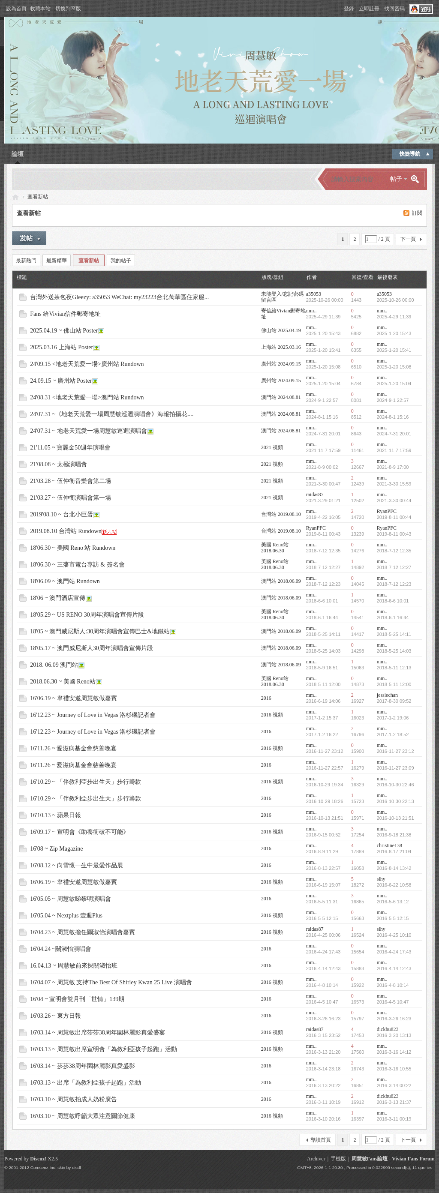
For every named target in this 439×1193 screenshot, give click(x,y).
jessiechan (387, 695)
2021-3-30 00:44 (394, 500)
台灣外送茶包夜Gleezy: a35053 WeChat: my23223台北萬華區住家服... (119, 297)
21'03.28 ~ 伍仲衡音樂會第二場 (70, 481)
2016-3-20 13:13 (394, 1035)
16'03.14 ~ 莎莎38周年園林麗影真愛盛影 (82, 1066)
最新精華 (56, 261)
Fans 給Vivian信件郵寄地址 (65, 314)
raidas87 (315, 495)
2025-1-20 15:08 (394, 366)
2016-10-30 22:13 (395, 801)
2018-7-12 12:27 (394, 567)
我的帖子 (121, 261)
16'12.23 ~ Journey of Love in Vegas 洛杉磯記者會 (93, 715)
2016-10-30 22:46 (395, 784)
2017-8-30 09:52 (394, 701)
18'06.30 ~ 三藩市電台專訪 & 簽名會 (77, 564)
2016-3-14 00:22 (394, 1085)
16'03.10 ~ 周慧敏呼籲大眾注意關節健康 (82, 1116)
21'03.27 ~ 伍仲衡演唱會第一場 (70, 498)
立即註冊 (369, 9)
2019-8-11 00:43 (394, 534)
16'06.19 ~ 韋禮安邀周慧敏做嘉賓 (73, 698)
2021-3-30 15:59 (394, 483)
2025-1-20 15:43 (394, 333)
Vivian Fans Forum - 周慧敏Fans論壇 (15, 197)
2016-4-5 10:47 (393, 1001)
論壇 (18, 154)
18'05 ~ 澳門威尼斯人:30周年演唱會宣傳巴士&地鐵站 (100, 631)
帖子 (396, 179)
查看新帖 (37, 197)
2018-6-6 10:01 (393, 600)
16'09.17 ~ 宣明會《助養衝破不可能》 (79, 832)
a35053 (313, 294)
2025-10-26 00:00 (395, 300)
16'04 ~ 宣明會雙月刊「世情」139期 (77, 999)
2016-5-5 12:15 (393, 918)
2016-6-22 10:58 (394, 884)
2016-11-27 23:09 (395, 767)
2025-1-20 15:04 (394, 383)
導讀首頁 (320, 1140)
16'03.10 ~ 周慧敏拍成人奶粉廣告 (73, 1099)
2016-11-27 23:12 (395, 751)
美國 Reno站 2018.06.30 (275, 548)
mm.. (311, 311)
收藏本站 (40, 9)
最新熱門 (26, 261)
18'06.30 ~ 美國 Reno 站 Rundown (72, 548)
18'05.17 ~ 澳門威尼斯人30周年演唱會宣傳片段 (91, 648)
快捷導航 (410, 154)
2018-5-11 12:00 (394, 684)
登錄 (349, 9)
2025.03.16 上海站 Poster (61, 347)
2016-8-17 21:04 (394, 851)
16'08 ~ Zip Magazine (56, 848)
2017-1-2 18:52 (393, 734)
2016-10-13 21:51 (395, 818)
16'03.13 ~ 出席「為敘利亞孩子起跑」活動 (85, 1082)
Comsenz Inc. (43, 1167)
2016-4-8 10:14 (393, 985)
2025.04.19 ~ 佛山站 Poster (64, 330)
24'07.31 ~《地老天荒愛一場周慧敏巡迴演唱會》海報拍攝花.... (111, 414)
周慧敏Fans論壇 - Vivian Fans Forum (393, 1159)
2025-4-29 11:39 (394, 316)
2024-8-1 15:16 (393, 417)
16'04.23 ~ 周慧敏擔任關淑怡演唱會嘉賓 (82, 932)
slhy (381, 879)
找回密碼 (394, 9)
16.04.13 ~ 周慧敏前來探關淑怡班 (73, 965)
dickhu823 (388, 1029)
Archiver (316, 1159)
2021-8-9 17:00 (393, 467)
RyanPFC (387, 511)
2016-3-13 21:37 (394, 1102)
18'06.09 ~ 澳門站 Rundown (65, 581)
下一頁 (408, 239)
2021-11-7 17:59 (394, 450)
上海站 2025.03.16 (281, 347)
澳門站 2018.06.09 (281, 581)
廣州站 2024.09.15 (281, 364)
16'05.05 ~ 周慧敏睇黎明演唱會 (70, 899)
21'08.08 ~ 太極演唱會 (58, 464)
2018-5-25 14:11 (394, 634)
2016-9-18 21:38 (394, 834)
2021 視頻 (272, 447)
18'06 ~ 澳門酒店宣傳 (57, 598)
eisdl (76, 1167)
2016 (266, 698)
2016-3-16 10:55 (394, 1068)
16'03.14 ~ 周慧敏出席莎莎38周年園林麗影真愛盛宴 (97, 1032)
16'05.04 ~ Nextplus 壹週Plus (66, 915)
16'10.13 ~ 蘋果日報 (55, 815)
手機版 (338, 1159)
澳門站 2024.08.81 (281, 397)
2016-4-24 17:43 (394, 951)
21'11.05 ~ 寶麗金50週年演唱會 (70, 447)
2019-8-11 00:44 (394, 517)
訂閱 (417, 213)
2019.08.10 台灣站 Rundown (65, 531)
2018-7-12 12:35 (394, 550)
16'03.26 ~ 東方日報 (55, 1016)
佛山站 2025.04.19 (281, 330)
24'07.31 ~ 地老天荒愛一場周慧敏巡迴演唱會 (88, 431)
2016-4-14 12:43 (394, 968)
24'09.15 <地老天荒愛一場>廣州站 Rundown (87, 364)
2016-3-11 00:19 (394, 1118)
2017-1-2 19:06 (393, 717)
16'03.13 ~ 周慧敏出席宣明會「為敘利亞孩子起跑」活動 (103, 1049)
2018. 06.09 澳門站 (54, 665)
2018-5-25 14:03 (394, 650)
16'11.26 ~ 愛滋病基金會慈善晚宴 (73, 748)
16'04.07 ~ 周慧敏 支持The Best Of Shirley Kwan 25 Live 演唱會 (111, 982)
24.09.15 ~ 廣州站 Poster (61, 381)
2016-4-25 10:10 (394, 935)
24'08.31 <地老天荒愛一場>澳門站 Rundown (87, 397)
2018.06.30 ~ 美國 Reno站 (63, 681)
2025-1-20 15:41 (394, 350)
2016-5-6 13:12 (393, 901)
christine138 (389, 845)
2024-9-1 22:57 (393, 400)
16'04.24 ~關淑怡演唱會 (60, 949)
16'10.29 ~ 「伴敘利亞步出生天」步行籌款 (85, 782)
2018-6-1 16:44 (393, 617)
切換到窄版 (68, 9)
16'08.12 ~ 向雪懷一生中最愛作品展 (76, 865)
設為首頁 (16, 9)
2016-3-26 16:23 (394, 1018)
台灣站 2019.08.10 (281, 514)
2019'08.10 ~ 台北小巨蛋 (61, 514)
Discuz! (38, 1159)
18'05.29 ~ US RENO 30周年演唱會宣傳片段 (87, 614)
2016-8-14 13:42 (394, 868)
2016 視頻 (272, 715)
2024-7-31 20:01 (394, 433)
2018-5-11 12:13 (394, 667)
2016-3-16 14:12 (394, 1052)
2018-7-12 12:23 (394, 584)
